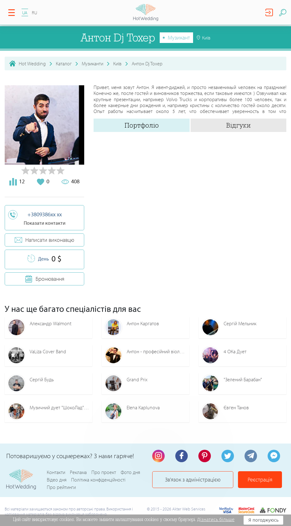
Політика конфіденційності (98, 480)
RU (34, 13)
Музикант (179, 37)
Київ (117, 63)
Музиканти (92, 63)
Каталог (64, 63)
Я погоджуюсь (263, 520)
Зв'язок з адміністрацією (193, 479)
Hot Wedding (32, 63)
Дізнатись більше (216, 519)
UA (24, 13)
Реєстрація (260, 479)
